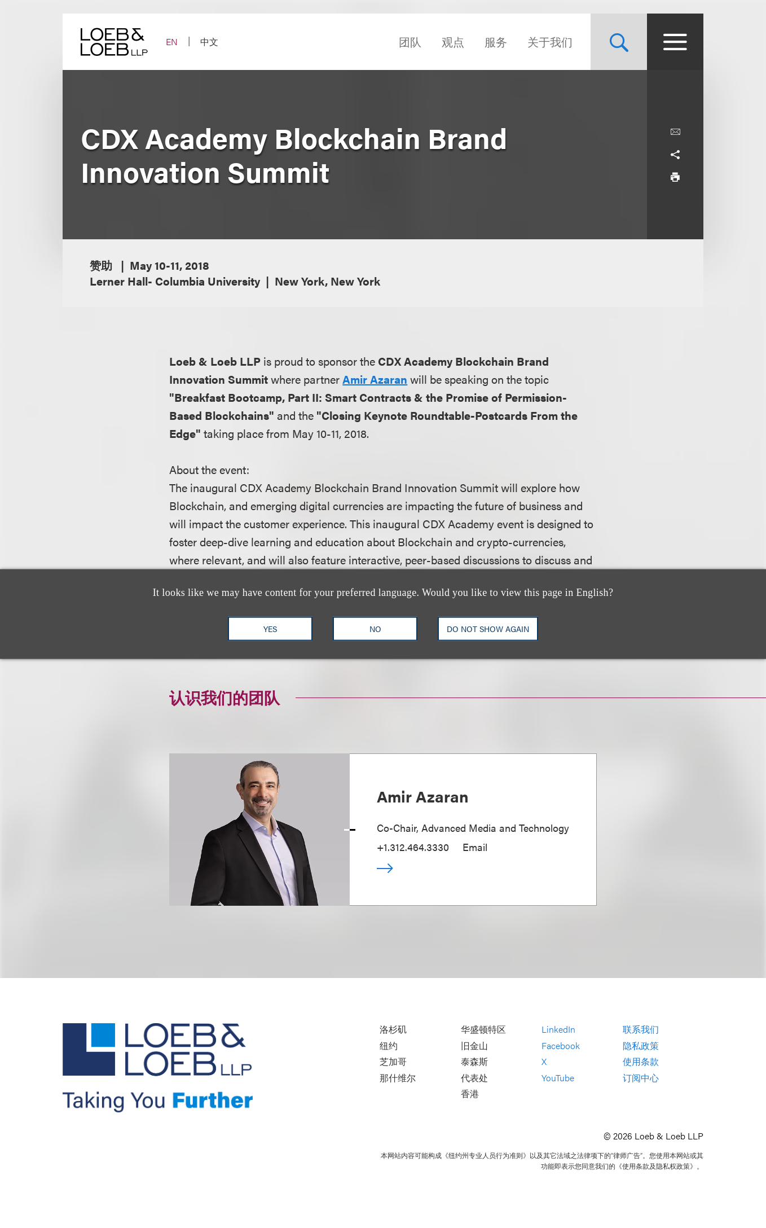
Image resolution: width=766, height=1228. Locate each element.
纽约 (389, 1045)
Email (475, 847)
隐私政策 (641, 1045)
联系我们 (641, 1029)
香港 (470, 1093)
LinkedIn (558, 1029)
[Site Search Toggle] (619, 42)
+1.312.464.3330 (413, 847)
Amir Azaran (423, 795)
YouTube (558, 1077)
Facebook (561, 1045)
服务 (496, 41)
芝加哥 (393, 1061)
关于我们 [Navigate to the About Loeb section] (550, 41)
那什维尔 (398, 1077)
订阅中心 (641, 1077)
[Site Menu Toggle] (675, 42)
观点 (453, 41)
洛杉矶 (393, 1029)
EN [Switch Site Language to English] (172, 41)
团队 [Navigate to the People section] (410, 41)
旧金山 (474, 1045)
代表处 (474, 1077)
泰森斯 (474, 1061)
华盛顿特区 (483, 1029)
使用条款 (641, 1061)
